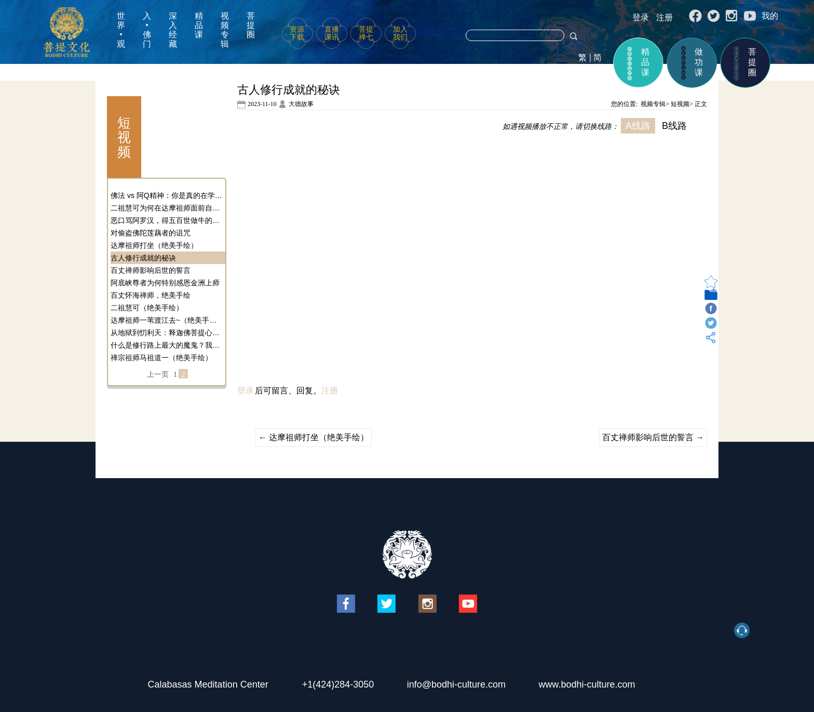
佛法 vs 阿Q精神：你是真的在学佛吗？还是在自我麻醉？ (167, 195)
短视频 (680, 104)
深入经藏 (173, 29)
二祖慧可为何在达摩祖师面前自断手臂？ (167, 208)
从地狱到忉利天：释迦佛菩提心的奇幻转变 (167, 332)
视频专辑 (225, 29)
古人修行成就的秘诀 (143, 258)
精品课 (199, 25)
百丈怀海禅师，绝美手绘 (151, 295)
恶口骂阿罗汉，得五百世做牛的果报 (167, 220)
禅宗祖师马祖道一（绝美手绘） (161, 357)
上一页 (158, 374)
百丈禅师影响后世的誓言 (151, 270)
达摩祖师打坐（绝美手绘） (154, 245)
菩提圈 (251, 25)
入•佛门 (147, 29)
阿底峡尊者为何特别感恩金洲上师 (165, 283)
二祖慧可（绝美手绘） (147, 308)
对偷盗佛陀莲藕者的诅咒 (151, 233)
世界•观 (121, 29)
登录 (640, 17)
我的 (770, 15)
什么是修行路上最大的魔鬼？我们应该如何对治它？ (167, 345)
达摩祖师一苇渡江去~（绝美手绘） (167, 320)
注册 (664, 17)
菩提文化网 (67, 32)
